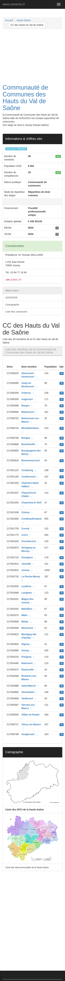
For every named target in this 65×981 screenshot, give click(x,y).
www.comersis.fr (14, 4)
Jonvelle (27, 563)
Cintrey (27, 512)
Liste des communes (16, 311)
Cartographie (12, 304)
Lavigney (28, 592)
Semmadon (29, 692)
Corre (26, 534)
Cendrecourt (30, 476)
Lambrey (28, 586)
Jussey (27, 570)
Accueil (9, 20)
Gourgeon (28, 557)
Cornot (27, 528)
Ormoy (26, 650)
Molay (26, 621)
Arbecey (27, 392)
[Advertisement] (32, 57)
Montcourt (28, 628)
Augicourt (28, 399)
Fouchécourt (30, 541)
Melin (26, 615)
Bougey (27, 437)
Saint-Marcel (30, 685)
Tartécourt (28, 698)
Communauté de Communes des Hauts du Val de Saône (25, 97)
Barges (27, 405)
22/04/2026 (11, 297)
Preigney (28, 656)
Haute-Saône (24, 20)
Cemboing (28, 470)
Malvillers (28, 608)
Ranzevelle (29, 669)
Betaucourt (29, 412)
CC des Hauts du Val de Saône (27, 25)
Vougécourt (29, 734)
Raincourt (28, 663)
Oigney (27, 644)
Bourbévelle (29, 444)
